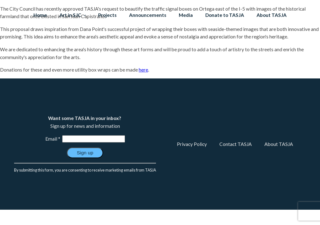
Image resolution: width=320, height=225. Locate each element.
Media (186, 15)
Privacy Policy (192, 144)
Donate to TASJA (224, 15)
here (143, 69)
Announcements (147, 15)
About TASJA (272, 15)
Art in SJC (70, 15)
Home (40, 15)
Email (52, 139)
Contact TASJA (235, 144)
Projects (107, 15)
